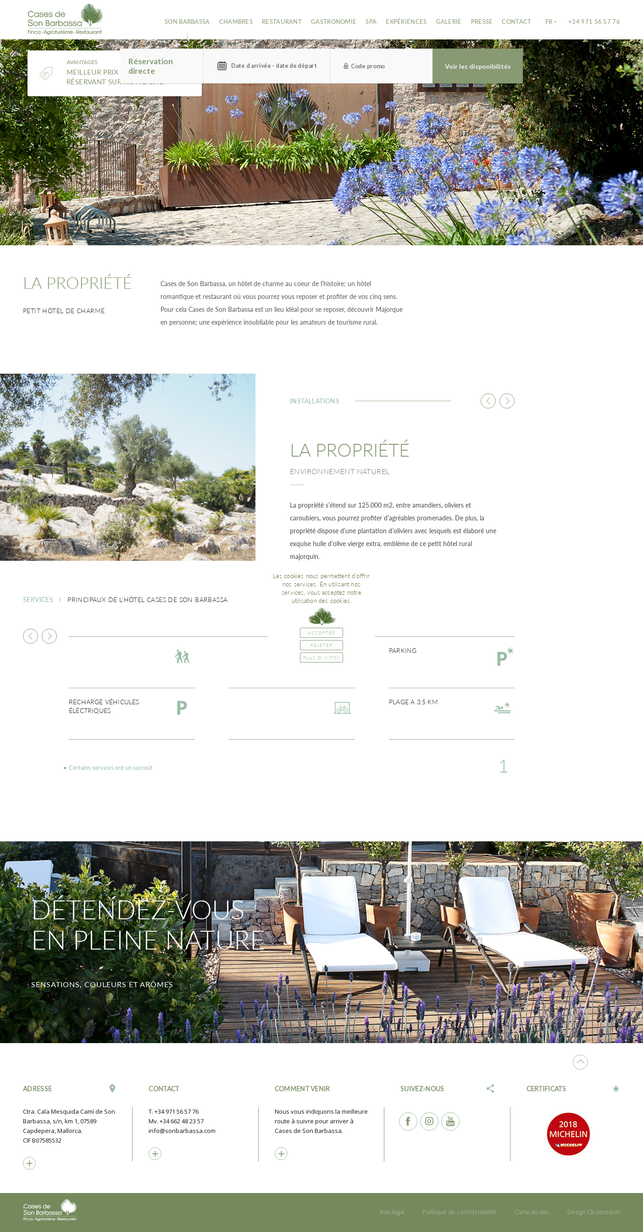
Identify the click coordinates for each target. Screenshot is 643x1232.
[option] (321, 139)
